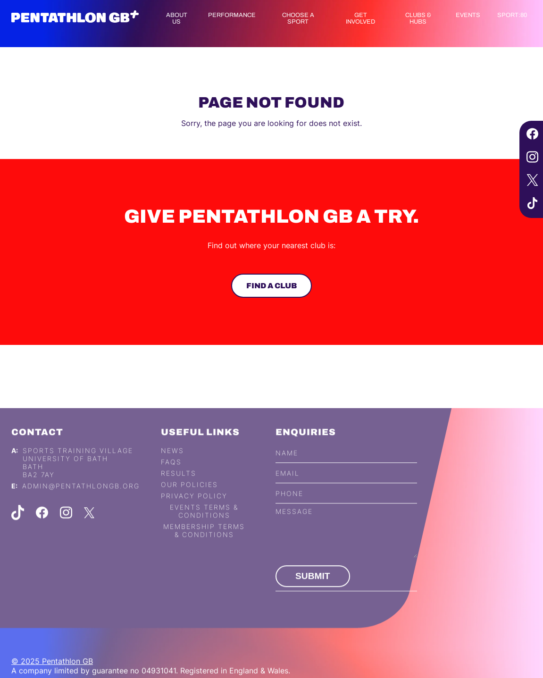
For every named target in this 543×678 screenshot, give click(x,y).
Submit (312, 586)
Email (288, 483)
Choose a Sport (298, 18)
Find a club (271, 286)
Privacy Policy (194, 506)
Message (294, 522)
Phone (289, 503)
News (172, 461)
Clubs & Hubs (418, 18)
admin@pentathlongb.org (81, 496)
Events (468, 15)
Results (178, 483)
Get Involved (360, 18)
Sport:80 (512, 15)
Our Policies (189, 495)
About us (176, 18)
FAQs (171, 472)
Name (287, 463)
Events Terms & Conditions (204, 521)
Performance (232, 15)
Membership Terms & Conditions (204, 541)
